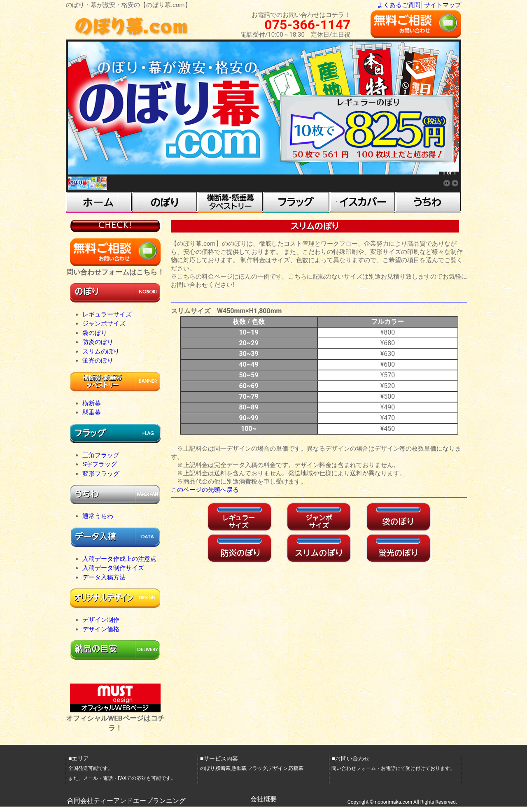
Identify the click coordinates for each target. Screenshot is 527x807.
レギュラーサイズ (107, 314)
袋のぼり (94, 333)
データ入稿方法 (104, 577)
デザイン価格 (100, 629)
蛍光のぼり (97, 360)
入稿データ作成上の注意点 (119, 559)
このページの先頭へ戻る (205, 489)
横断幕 (91, 403)
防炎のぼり (97, 342)
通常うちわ (97, 516)
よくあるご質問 (398, 5)
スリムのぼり (100, 351)
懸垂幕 (91, 412)
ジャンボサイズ (104, 323)
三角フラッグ (100, 455)
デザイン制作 (100, 619)
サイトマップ (442, 5)
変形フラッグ (100, 473)
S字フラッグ (99, 464)
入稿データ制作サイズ (113, 568)
